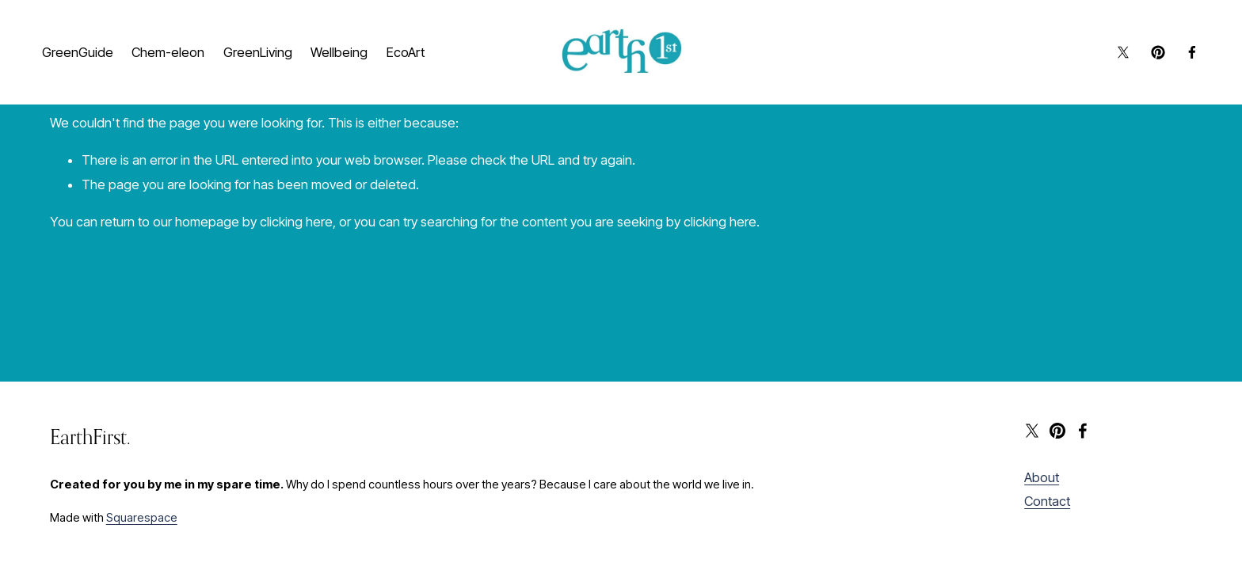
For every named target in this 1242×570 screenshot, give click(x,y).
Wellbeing (346, 43)
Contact (1047, 501)
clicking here (296, 222)
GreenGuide (85, 43)
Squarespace (141, 518)
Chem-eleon (175, 43)
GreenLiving (265, 43)
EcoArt (69, 69)
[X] (1115, 56)
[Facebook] (1184, 56)
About (1041, 477)
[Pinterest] (1150, 56)
